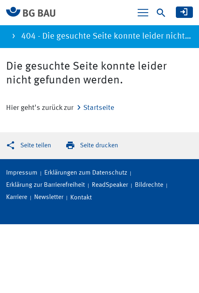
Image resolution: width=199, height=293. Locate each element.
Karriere (16, 197)
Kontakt (81, 198)
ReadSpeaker (110, 185)
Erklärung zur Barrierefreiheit (45, 185)
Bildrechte (149, 185)
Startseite (98, 108)
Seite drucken (99, 145)
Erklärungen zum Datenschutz (85, 173)
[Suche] (161, 13)
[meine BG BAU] (184, 12)
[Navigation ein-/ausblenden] (143, 13)
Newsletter (48, 197)
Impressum (21, 173)
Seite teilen (35, 145)
